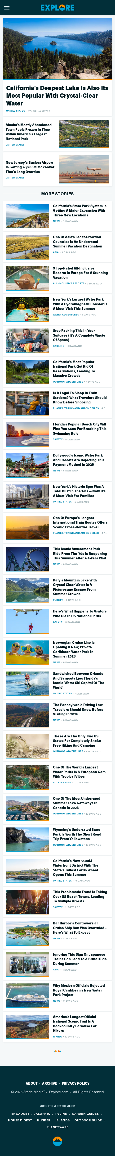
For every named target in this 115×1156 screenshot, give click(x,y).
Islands (63, 1120)
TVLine (61, 1113)
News (57, 221)
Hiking (57, 1036)
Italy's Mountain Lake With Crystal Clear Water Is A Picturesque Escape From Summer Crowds (75, 587)
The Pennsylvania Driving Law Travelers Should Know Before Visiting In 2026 (78, 709)
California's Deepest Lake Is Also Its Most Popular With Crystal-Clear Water (57, 95)
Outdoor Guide (88, 1120)
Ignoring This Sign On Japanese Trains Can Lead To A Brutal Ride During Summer (80, 959)
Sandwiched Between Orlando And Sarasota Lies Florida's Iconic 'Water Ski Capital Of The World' (78, 681)
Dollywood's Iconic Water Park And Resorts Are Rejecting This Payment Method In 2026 (78, 460)
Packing (59, 345)
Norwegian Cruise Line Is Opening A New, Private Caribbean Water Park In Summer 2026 (74, 649)
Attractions (62, 782)
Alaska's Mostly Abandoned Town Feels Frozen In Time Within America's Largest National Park (29, 132)
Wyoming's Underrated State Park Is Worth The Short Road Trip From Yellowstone (77, 834)
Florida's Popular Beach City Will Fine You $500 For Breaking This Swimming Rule (79, 429)
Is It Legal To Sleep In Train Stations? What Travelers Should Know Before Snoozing (80, 397)
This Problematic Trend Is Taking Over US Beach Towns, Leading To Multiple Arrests (80, 896)
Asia (56, 252)
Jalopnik (42, 1113)
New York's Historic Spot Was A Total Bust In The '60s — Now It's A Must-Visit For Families (79, 491)
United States (15, 110)
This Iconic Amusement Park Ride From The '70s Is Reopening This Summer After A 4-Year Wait (80, 553)
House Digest (20, 1120)
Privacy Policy (75, 1083)
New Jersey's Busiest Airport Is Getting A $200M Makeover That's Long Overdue (30, 167)
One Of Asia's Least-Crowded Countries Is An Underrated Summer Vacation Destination (77, 241)
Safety (57, 439)
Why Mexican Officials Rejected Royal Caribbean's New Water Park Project (79, 990)
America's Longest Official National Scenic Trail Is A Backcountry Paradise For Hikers (75, 1024)
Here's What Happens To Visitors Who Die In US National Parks (80, 613)
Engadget (20, 1113)
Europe (58, 600)
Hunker (43, 1120)
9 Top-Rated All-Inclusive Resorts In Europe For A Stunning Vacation (80, 273)
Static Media (33, 1091)
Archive (49, 1083)
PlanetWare (58, 1127)
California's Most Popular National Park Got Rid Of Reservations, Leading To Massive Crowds (74, 369)
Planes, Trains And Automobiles (76, 408)
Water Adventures (66, 314)
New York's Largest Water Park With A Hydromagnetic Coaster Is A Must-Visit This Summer (80, 304)
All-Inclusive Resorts (68, 283)
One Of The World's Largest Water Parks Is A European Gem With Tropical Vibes (79, 772)
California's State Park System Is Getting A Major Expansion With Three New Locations (79, 210)
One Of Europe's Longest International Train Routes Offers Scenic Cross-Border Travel (80, 522)
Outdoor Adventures (68, 381)
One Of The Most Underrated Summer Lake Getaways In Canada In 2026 (76, 803)
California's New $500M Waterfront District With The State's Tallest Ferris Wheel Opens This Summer (75, 868)
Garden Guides (85, 1113)
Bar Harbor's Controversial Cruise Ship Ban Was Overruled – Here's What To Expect (79, 928)
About (32, 1083)
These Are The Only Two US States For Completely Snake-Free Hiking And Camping (77, 741)
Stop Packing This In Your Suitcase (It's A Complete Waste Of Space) (79, 335)
